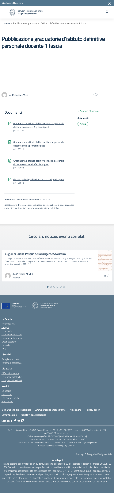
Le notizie (6, 391)
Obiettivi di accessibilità (33, 415)
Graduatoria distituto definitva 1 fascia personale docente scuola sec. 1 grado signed (38, 125)
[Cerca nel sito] (107, 12)
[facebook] (15, 420)
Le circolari (6, 394)
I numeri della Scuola (11, 334)
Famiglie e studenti (10, 359)
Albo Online (7, 401)
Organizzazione (8, 341)
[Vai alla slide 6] (64, 287)
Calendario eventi (10, 398)
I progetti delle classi (11, 380)
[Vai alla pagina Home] (7, 23)
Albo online (75, 410)
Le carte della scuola (11, 338)
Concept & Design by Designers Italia (94, 454)
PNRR (4, 348)
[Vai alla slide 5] (61, 287)
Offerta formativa (10, 373)
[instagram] (22, 420)
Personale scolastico (11, 363)
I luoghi (5, 327)
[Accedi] (110, 2)
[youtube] (19, 420)
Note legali (57, 460)
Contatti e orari (9, 415)
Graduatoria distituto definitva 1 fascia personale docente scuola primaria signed (38, 143)
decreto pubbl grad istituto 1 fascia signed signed (38, 179)
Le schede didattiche (11, 377)
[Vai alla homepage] (12, 12)
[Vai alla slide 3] (54, 287)
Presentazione (8, 324)
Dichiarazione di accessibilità (16, 410)
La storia (5, 345)
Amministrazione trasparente (50, 410)
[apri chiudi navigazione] (5, 12)
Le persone (6, 331)
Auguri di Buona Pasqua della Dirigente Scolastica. (35, 254)
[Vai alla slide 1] (48, 287)
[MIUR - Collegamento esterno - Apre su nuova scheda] (12, 2)
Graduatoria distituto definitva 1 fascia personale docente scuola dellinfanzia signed (38, 162)
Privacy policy (93, 410)
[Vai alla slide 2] (51, 287)
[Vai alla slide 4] (57, 287)
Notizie (83, 123)
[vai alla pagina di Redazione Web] (20, 95)
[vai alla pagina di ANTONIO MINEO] (24, 274)
